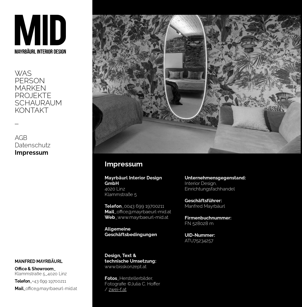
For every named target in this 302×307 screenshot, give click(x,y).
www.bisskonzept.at (126, 266)
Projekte (33, 95)
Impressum (31, 152)
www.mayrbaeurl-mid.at (143, 217)
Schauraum (38, 102)
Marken (30, 88)
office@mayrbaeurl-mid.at (51, 288)
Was (23, 73)
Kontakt (32, 110)
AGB (21, 137)
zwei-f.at (118, 289)
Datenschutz (32, 145)
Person (30, 80)
